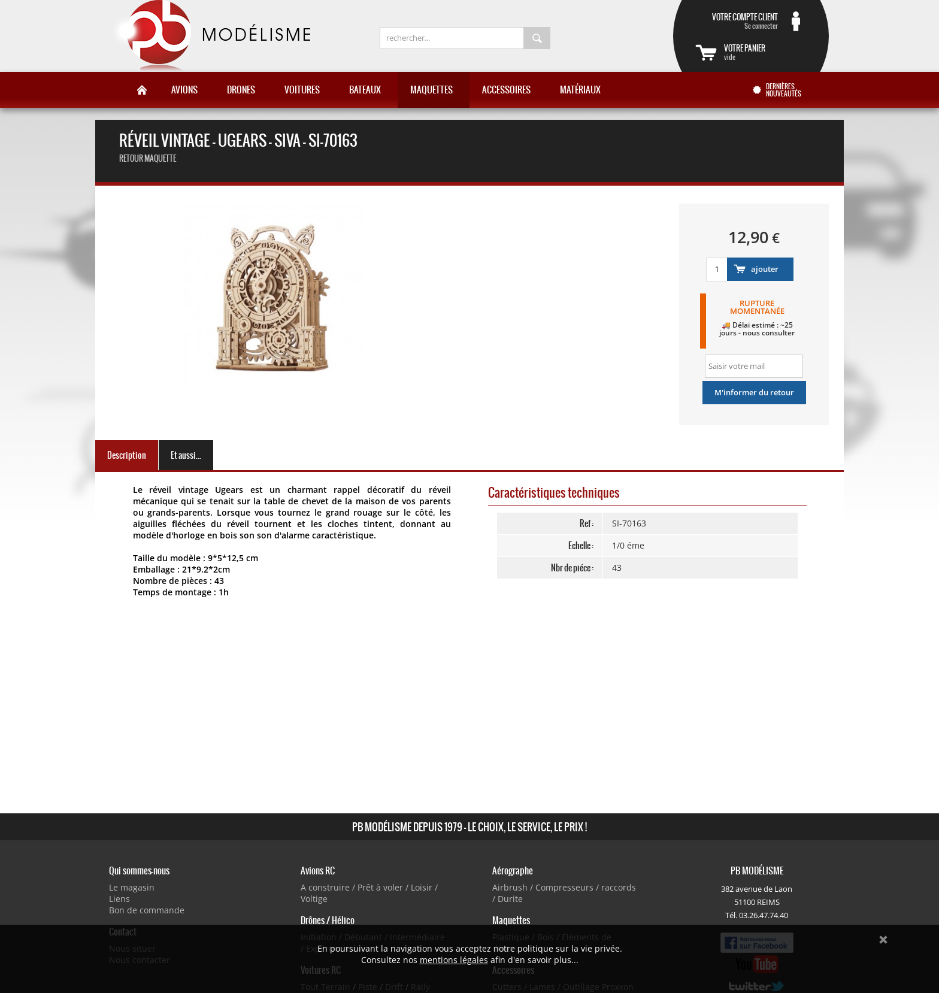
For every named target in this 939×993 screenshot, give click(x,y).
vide (765, 52)
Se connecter (736, 21)
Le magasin (132, 887)
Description (126, 455)
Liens (119, 898)
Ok (883, 940)
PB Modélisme (210, 36)
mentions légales (454, 959)
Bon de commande (146, 910)
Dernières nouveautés (783, 89)
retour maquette (147, 158)
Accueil (142, 90)
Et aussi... (186, 455)
